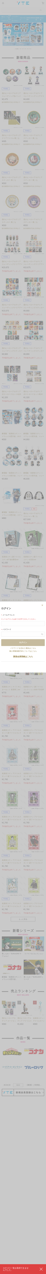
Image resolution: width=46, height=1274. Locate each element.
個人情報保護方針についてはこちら (23, 651)
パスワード (6, 629)
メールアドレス (8, 615)
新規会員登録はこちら (23, 656)
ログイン (23, 642)
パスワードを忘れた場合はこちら (23, 648)
